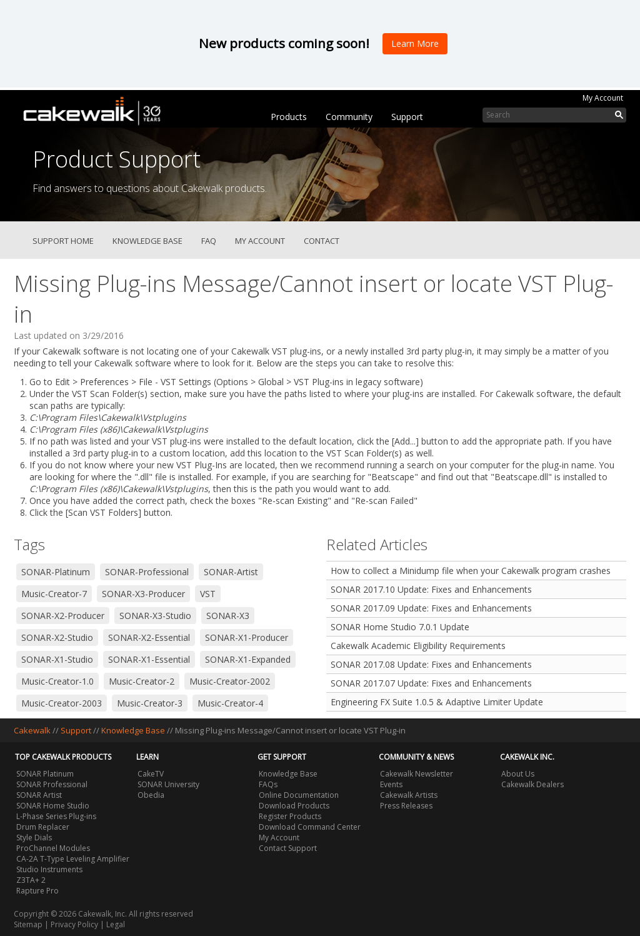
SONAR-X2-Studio (57, 637)
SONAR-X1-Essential (149, 659)
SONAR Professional (52, 784)
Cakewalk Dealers (532, 784)
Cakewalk (32, 730)
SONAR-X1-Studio (57, 659)
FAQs (268, 784)
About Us (517, 773)
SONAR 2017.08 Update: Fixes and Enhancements (431, 664)
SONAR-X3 (227, 615)
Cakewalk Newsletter (416, 773)
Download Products (294, 805)
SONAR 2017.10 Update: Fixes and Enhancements (431, 589)
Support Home (63, 240)
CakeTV (151, 773)
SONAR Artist (39, 795)
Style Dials (34, 837)
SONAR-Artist (231, 572)
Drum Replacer (42, 827)
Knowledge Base (147, 240)
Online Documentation (299, 795)
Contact (321, 240)
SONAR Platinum (45, 773)
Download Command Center (310, 827)
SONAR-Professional (147, 572)
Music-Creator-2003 (61, 703)
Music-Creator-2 (141, 681)
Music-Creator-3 (149, 703)
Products (289, 117)
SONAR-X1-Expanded (248, 659)
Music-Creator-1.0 (57, 681)
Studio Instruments (49, 869)
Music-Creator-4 (230, 703)
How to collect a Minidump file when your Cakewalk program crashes (471, 570)
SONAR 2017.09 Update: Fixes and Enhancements (431, 608)
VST (208, 594)
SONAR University (168, 784)
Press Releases (406, 805)
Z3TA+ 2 (31, 880)
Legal (115, 924)
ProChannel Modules (53, 848)
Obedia (151, 795)
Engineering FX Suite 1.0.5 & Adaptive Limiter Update (437, 702)
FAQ (208, 240)
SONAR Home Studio (52, 805)
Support (407, 117)
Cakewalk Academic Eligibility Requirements (418, 646)
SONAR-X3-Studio (155, 615)
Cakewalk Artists (409, 795)
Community (349, 117)
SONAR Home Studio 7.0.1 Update (400, 627)
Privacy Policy (74, 924)
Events (391, 784)
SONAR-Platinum (55, 572)
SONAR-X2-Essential (149, 637)
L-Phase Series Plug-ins (56, 816)
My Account (602, 98)
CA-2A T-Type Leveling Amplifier (72, 858)
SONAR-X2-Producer (62, 615)
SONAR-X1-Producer (246, 637)
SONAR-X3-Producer (143, 594)
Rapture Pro (37, 890)
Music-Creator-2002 (229, 681)
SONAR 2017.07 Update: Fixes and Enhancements (431, 683)
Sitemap (28, 924)
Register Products (290, 816)
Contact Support (288, 848)
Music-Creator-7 (54, 594)
